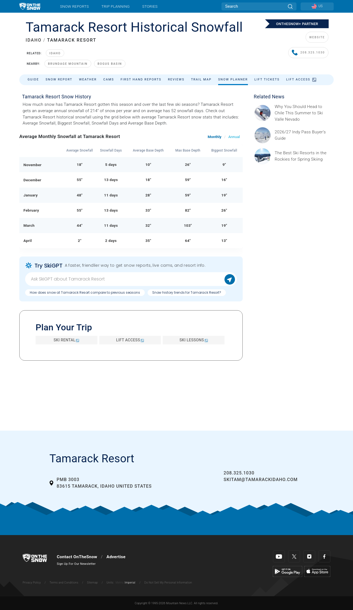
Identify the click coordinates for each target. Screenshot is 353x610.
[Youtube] (279, 556)
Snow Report (59, 79)
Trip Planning (115, 6)
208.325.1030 (308, 52)
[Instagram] (309, 556)
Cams (108, 79)
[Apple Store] (317, 571)
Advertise (115, 556)
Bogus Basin (110, 64)
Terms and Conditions (63, 582)
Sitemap (92, 582)
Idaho (55, 53)
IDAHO (34, 40)
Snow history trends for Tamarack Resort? (186, 292)
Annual (234, 136)
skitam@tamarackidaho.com (261, 479)
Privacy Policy (32, 582)
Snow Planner (233, 79)
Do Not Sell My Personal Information (168, 582)
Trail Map (201, 79)
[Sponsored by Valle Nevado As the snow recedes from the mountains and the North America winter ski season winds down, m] (302, 113)
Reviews (176, 79)
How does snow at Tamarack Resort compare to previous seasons (85, 292)
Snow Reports (74, 6)
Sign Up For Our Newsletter (76, 564)
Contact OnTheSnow (77, 556)
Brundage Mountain (68, 64)
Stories (149, 6)
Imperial (130, 582)
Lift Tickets (267, 79)
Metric (120, 582)
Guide (33, 79)
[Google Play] (287, 571)
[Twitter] (294, 556)
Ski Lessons (194, 340)
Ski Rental (66, 340)
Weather (88, 79)
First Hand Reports (141, 79)
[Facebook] (324, 556)
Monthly (214, 136)
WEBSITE (317, 37)
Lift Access (301, 80)
